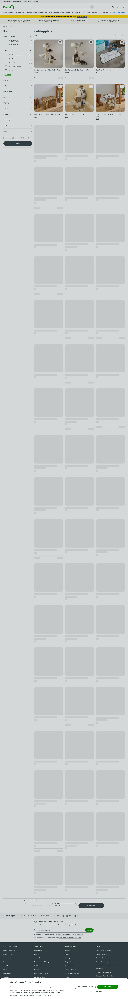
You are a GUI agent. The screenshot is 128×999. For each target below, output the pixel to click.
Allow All (107, 987)
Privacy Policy (46, 995)
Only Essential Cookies (85, 987)
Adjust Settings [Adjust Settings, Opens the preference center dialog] (96, 991)
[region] (64, 988)
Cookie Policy (33, 995)
